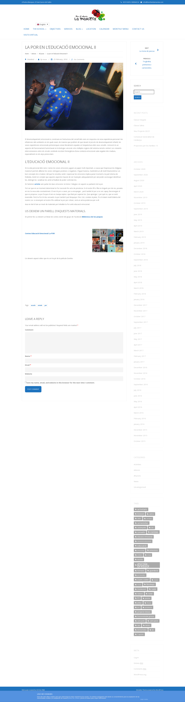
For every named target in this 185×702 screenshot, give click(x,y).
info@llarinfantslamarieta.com (153, 2)
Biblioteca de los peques (92, 217)
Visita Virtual (31, 35)
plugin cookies (144, 699)
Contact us (138, 29)
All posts (41, 54)
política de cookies (74, 698)
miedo (40, 305)
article (37, 184)
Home (26, 29)
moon (45, 59)
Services (68, 29)
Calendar (104, 29)
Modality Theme (141, 690)
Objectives (55, 29)
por (46, 305)
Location (91, 29)
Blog (79, 29)
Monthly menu (121, 29)
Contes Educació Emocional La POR (40, 233)
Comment (29, 330)
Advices (34, 54)
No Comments (79, 59)
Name (28, 356)
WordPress (159, 690)
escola (33, 305)
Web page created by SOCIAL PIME (33, 690)
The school (39, 29)
